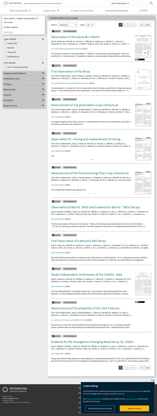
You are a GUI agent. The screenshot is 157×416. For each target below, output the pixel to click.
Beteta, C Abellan (85, 76)
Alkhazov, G (73, 44)
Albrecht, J (110, 41)
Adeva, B (60, 41)
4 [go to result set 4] (134, 25)
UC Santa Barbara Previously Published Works (70, 83)
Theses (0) (11, 52)
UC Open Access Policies (82, 10)
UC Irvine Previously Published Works (66, 48)
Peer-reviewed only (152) (17, 67)
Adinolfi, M (70, 41)
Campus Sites (49, 10)
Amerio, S (116, 44)
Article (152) (12, 43)
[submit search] (151, 3)
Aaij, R (53, 41)
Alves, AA (98, 44)
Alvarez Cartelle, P (116, 112)
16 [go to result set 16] (142, 25)
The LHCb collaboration (61, 76)
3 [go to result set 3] (129, 25)
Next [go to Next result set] (148, 25)
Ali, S (65, 44)
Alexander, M (56, 44)
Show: (82, 25)
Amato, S (107, 44)
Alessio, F (120, 41)
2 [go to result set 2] (125, 25)
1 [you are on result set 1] (120, 25)
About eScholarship (19, 10)
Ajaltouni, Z (100, 41)
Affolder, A (89, 41)
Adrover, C (80, 41)
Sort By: (54, 25)
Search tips (8, 32)
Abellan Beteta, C (85, 109)
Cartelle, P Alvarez (86, 44)
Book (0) (10, 47)
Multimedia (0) (13, 56)
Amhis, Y (124, 44)
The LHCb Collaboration (61, 109)
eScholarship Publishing (116, 10)
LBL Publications (58, 117)
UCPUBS (143, 10)
